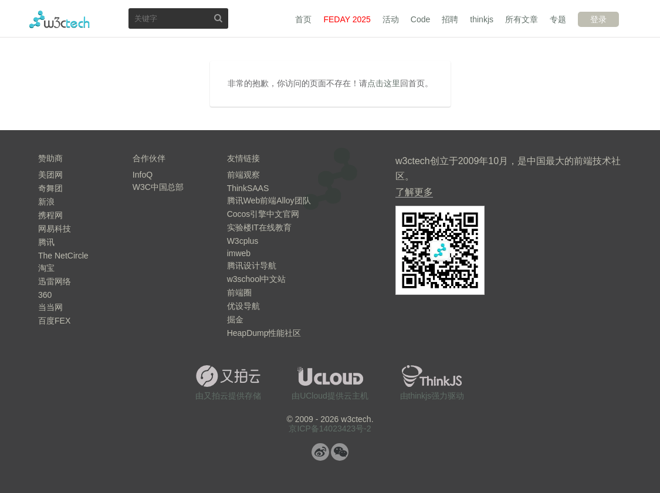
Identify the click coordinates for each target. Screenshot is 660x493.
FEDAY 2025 (346, 19)
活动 (391, 19)
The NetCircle (63, 255)
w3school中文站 (256, 279)
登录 (598, 19)
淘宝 (46, 268)
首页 (303, 19)
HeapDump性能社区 (264, 333)
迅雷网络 (54, 281)
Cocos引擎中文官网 (263, 214)
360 (45, 295)
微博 (320, 452)
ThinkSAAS (248, 188)
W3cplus (243, 241)
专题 (558, 19)
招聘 (450, 19)
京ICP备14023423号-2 (330, 428)
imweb (239, 253)
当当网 (50, 307)
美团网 (50, 174)
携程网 (50, 215)
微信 (339, 452)
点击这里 (383, 83)
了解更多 (414, 192)
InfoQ (143, 174)
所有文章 (521, 19)
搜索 (218, 18)
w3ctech (59, 19)
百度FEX (54, 320)
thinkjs (481, 19)
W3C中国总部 (158, 187)
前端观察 (243, 174)
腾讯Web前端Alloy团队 (269, 200)
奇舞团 (50, 188)
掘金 (235, 319)
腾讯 (46, 242)
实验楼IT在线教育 (259, 227)
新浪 (46, 201)
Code (420, 19)
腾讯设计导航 (251, 265)
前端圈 (239, 292)
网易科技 (54, 228)
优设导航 (243, 306)
